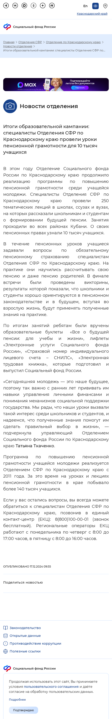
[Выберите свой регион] (106, 6)
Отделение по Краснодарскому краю (73, 42)
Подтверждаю (23, 710)
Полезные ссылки (25, 651)
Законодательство (25, 627)
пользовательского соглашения (51, 687)
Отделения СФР (30, 42)
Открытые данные (25, 635)
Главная (8, 42)
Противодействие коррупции (35, 643)
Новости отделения (17, 46)
